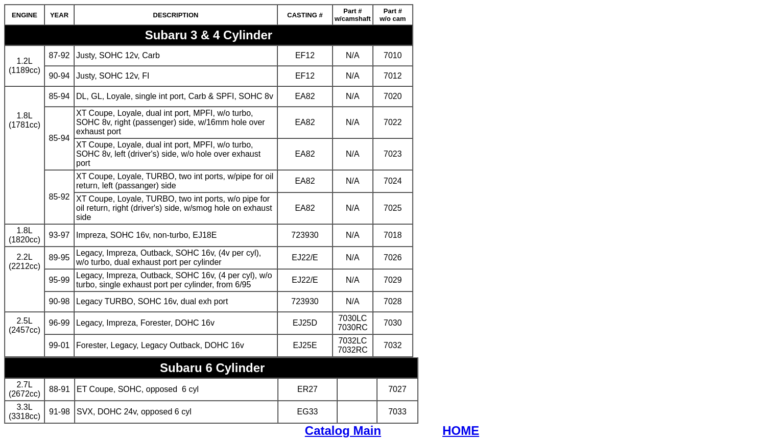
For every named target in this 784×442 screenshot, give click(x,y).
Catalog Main (343, 430)
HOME (460, 430)
